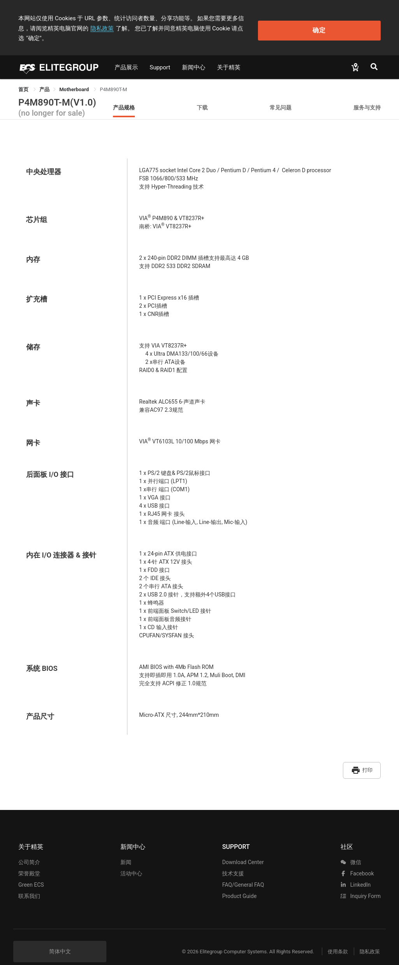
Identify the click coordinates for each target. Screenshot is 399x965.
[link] (44, 79)
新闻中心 (193, 57)
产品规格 (124, 97)
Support (160, 57)
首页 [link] (24, 79)
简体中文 (60, 938)
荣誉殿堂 (29, 860)
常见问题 (280, 97)
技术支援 (233, 860)
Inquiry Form (361, 883)
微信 (351, 849)
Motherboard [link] (74, 79)
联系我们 (29, 883)
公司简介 (29, 849)
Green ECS (31, 872)
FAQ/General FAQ (243, 872)
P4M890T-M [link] (113, 79)
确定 (346, 23)
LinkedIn (356, 872)
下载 (202, 97)
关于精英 (228, 57)
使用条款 (332, 939)
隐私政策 (49, 28)
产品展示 (126, 57)
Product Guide (239, 883)
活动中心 (131, 860)
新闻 (125, 849)
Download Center (243, 849)
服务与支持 (367, 97)
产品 (44, 79)
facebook (357, 860)
